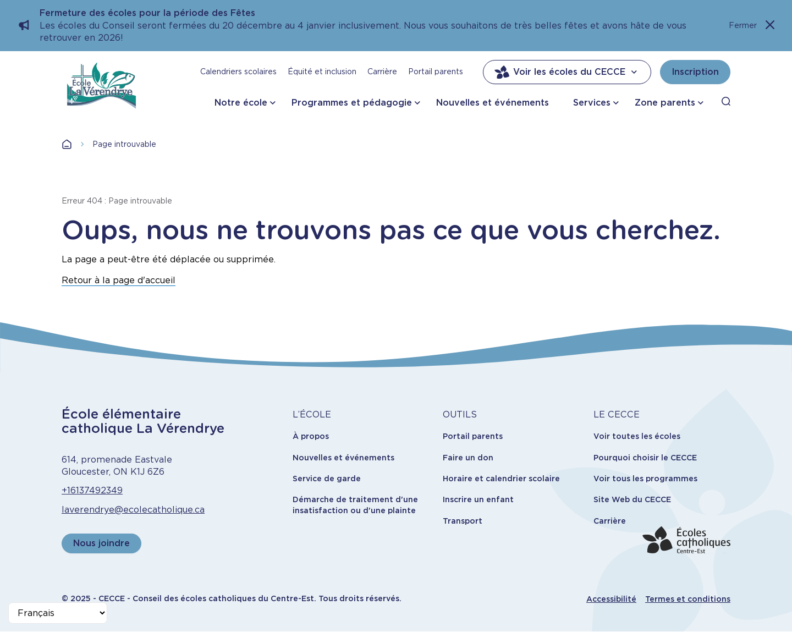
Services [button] (591, 102)
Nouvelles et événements (492, 102)
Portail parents (435, 71)
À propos (311, 436)
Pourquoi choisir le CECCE (645, 457)
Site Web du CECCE (632, 499)
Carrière (382, 71)
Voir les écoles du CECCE (567, 72)
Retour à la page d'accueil (118, 280)
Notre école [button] (241, 102)
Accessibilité (611, 599)
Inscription (695, 72)
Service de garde (327, 478)
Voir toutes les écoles (636, 436)
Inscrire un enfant (478, 499)
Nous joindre (101, 543)
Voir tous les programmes (645, 478)
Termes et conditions (687, 599)
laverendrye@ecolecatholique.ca (133, 509)
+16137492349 (92, 490)
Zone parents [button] (665, 102)
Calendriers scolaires (238, 71)
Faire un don (468, 457)
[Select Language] (57, 613)
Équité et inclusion (322, 71)
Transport (462, 520)
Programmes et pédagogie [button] (352, 102)
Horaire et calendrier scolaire (501, 478)
